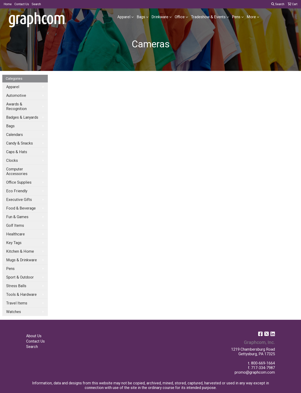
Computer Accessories (16, 171)
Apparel (123, 17)
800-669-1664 (263, 363)
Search (36, 4)
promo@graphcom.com (255, 372)
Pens (236, 17)
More (251, 17)
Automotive (16, 95)
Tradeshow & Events (208, 17)
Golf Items (15, 225)
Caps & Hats (16, 152)
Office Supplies (18, 182)
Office (180, 17)
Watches (13, 311)
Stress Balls (16, 286)
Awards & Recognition (16, 106)
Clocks (12, 160)
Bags (141, 17)
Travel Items (16, 303)
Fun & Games (17, 217)
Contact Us (21, 4)
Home (8, 4)
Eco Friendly (16, 191)
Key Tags (14, 242)
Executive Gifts (19, 199)
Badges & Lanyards (22, 117)
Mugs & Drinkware (21, 260)
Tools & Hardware (21, 294)
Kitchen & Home (20, 251)
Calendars (14, 134)
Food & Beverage (21, 208)
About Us (33, 336)
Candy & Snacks (19, 143)
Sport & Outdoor (20, 277)
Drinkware (159, 17)
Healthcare (15, 234)
